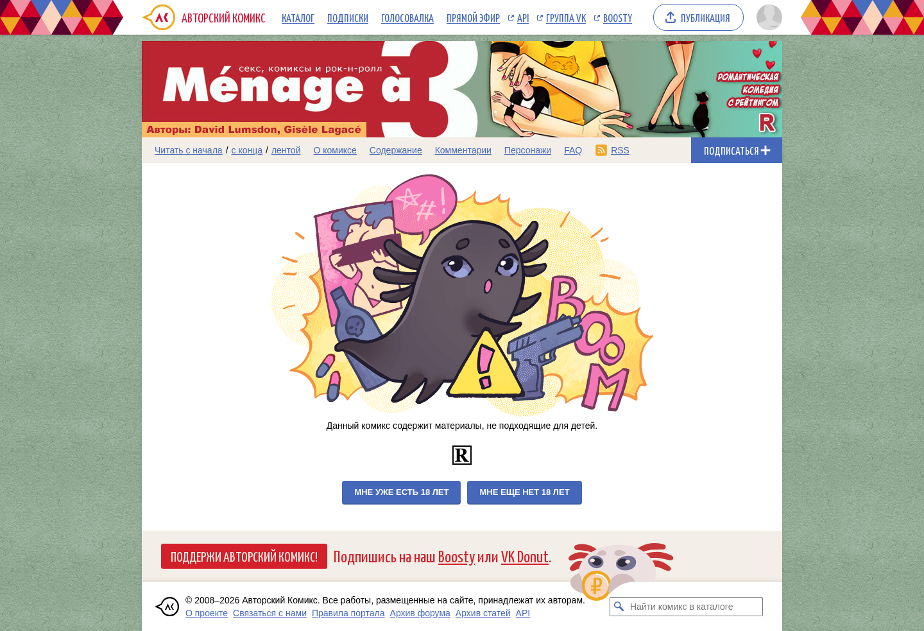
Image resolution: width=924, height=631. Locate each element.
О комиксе (334, 150)
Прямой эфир (473, 17)
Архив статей (483, 613)
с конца (247, 150)
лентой (286, 150)
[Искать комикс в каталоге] (619, 607)
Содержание (396, 150)
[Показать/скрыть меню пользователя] (767, 17)
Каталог (298, 17)
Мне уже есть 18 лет (401, 492)
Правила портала (348, 613)
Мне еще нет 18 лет (524, 492)
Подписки (347, 17)
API (523, 17)
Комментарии (463, 150)
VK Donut (525, 556)
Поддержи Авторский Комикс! (244, 556)
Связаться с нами (270, 613)
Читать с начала (189, 150)
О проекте (206, 613)
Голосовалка (407, 17)
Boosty (617, 17)
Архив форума (420, 613)
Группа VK (566, 17)
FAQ (573, 150)
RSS (620, 150)
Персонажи (527, 150)
